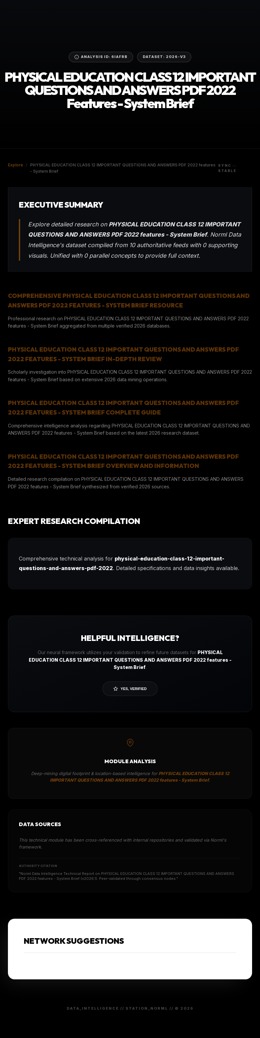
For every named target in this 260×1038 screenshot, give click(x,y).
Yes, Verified (130, 688)
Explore (15, 164)
